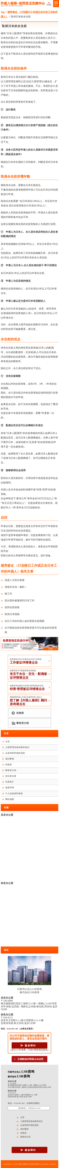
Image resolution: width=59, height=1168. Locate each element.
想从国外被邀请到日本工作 (19, 600)
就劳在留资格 (12, 607)
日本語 (49, 4)
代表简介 (9, 782)
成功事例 (9, 759)
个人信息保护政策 (14, 793)
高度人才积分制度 (15, 580)
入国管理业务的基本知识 (17, 747)
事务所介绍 (22, 723)
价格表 (20, 713)
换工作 (8, 593)
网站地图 (9, 799)
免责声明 (9, 787)
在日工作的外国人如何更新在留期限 (24, 621)
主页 (7, 741)
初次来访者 (10, 776)
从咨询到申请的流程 (15, 753)
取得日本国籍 (12, 614)
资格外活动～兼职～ (16, 587)
